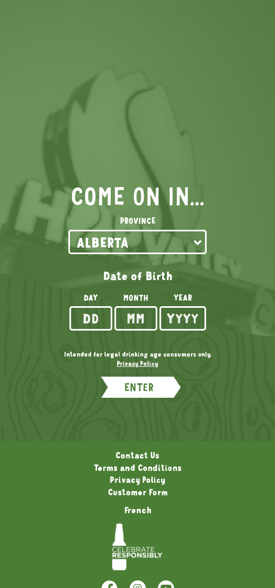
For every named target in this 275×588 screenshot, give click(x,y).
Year (183, 297)
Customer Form (138, 492)
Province (138, 221)
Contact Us (137, 455)
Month (136, 297)
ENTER (139, 387)
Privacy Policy (137, 480)
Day (91, 297)
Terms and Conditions (138, 468)
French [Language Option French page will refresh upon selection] (137, 510)
